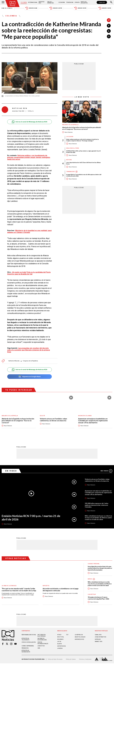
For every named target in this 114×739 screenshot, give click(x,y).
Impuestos (46, 585)
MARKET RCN (98, 641)
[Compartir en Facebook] (109, 26)
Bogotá (42, 415)
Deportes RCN (41, 2)
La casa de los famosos (9, 585)
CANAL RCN (102, 2)
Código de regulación (29, 642)
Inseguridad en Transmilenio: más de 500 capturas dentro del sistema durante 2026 (83, 175)
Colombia (24, 2)
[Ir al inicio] (12, 3)
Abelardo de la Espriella (70, 124)
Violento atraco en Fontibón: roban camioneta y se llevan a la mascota (53, 420)
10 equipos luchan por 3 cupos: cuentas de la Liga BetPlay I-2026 (98, 598)
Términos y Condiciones (85, 659)
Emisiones (7, 8)
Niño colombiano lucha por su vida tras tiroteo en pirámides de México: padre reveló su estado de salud (98, 517)
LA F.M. (59, 641)
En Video (11, 471)
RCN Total (60, 637)
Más (106, 470)
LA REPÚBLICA (79, 634)
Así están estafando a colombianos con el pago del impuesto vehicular (60, 589)
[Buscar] (111, 2)
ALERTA (59, 643)
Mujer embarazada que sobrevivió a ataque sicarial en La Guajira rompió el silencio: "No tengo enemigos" (82, 140)
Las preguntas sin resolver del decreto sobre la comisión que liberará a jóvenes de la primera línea (28, 350)
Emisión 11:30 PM (105, 8)
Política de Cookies (71, 659)
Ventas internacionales (43, 642)
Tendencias (69, 2)
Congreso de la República (30, 361)
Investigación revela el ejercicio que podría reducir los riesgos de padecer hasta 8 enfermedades (100, 568)
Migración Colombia (85, 415)
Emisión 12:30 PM (55, 8)
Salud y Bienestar (50, 2)
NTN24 (59, 634)
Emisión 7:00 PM (80, 8)
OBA (39, 648)
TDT (67, 634)
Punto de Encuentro (84, 2)
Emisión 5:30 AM (31, 8)
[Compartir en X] (109, 31)
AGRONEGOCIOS (79, 639)
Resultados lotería (72, 148)
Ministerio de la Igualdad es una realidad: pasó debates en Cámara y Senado (29, 231)
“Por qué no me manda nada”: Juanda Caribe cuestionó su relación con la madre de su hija (19, 589)
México (90, 579)
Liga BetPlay (92, 594)
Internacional (32, 2)
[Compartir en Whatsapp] (109, 36)
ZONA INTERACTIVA (100, 637)
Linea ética (41, 645)
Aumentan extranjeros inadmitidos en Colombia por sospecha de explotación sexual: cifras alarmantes (93, 421)
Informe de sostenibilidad (42, 639)
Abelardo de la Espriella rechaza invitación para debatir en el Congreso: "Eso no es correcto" (81, 128)
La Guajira (69, 136)
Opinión (77, 2)
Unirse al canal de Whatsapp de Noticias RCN (29, 121)
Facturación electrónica (42, 635)
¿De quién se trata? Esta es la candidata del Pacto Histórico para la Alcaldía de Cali (29, 273)
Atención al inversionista (26, 651)
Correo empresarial (28, 645)
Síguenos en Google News (29, 376)
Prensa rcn (25, 648)
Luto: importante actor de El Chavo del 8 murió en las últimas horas (83, 163)
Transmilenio (70, 171)
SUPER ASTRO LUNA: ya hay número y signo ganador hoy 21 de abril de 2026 (83, 151)
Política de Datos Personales (55, 659)
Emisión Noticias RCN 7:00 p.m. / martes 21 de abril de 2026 (31, 517)
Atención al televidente (25, 639)
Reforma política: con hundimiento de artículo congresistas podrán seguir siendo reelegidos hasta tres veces (28, 157)
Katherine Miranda (13, 361)
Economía (62, 2)
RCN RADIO (60, 639)
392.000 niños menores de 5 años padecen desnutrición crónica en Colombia (96, 505)
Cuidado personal (94, 563)
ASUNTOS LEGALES (80, 637)
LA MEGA (59, 648)
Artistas (69, 160)
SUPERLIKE (98, 639)
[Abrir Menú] (3, 2)
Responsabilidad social (29, 634)
